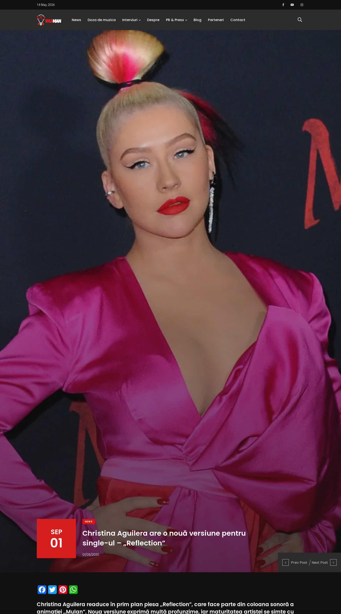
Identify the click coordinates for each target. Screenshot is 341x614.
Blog (197, 20)
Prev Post (294, 562)
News (76, 20)
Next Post (324, 562)
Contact (237, 20)
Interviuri (129, 20)
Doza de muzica (102, 20)
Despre (153, 20)
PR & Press (175, 20)
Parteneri (216, 20)
